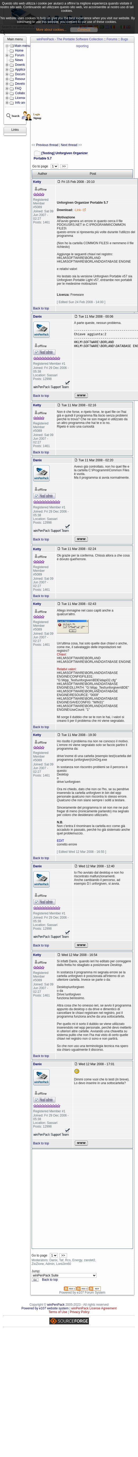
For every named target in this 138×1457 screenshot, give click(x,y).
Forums (112, 39)
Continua (84, 30)
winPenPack (56, 1304)
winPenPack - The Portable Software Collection (69, 39)
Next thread (69, 145)
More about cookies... (51, 30)
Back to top (41, 308)
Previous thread (47, 145)
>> (64, 166)
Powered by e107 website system (45, 1308)
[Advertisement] (57, 93)
